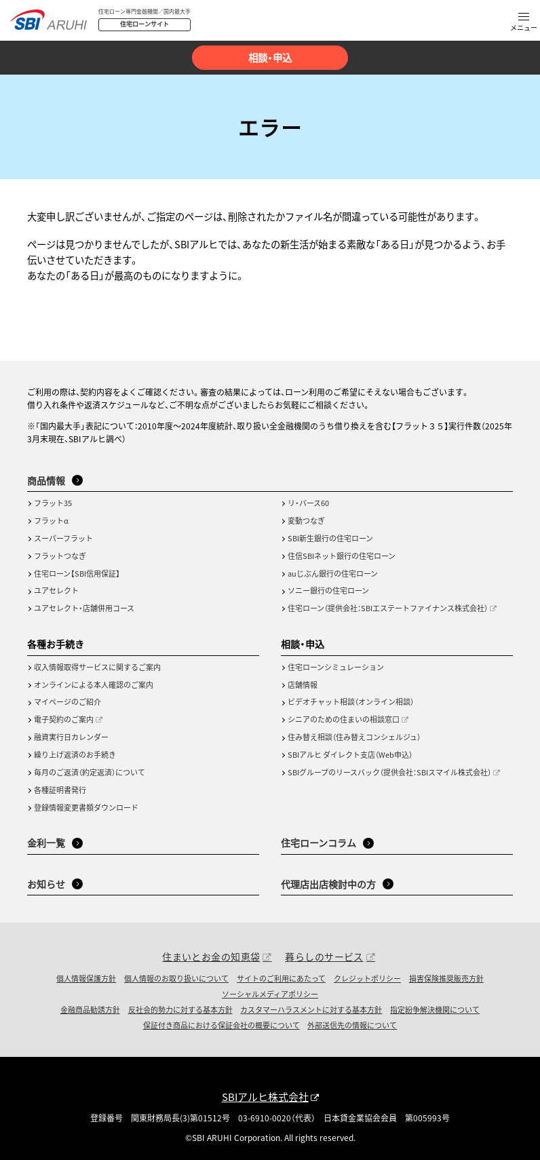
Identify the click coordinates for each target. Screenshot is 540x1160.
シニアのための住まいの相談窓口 (344, 719)
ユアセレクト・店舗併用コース (84, 607)
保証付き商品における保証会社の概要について (221, 1025)
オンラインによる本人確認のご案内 (93, 684)
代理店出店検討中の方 (328, 884)
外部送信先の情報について (352, 1025)
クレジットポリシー (367, 978)
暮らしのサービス (324, 956)
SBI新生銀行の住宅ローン (330, 538)
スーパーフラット (63, 538)
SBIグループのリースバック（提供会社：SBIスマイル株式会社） (389, 772)
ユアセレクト (56, 590)
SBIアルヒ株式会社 (265, 1096)
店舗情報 (302, 684)
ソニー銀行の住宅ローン (328, 590)
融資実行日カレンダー (71, 736)
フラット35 (53, 502)
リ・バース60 (308, 502)
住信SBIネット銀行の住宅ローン (342, 555)
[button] (523, 23)
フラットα (51, 520)
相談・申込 (270, 57)
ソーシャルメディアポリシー (270, 993)
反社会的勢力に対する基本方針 (180, 1009)
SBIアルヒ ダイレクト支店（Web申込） (350, 754)
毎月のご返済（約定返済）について (89, 772)
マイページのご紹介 (67, 701)
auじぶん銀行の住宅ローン (333, 573)
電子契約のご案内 (64, 719)
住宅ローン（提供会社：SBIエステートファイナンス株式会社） (388, 607)
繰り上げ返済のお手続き (75, 754)
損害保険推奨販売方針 (446, 978)
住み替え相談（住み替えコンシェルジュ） (354, 736)
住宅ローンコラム (318, 842)
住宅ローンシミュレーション (336, 666)
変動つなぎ (306, 520)
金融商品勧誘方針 (90, 1009)
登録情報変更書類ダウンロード (86, 807)
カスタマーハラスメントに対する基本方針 (311, 1009)
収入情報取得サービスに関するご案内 (97, 666)
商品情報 (46, 480)
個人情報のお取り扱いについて (176, 978)
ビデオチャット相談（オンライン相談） (351, 701)
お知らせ (46, 884)
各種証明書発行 (60, 789)
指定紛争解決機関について (435, 1009)
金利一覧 (46, 842)
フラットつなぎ (60, 555)
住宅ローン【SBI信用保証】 (77, 573)
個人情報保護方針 (86, 978)
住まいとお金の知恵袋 (211, 956)
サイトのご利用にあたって (281, 978)
